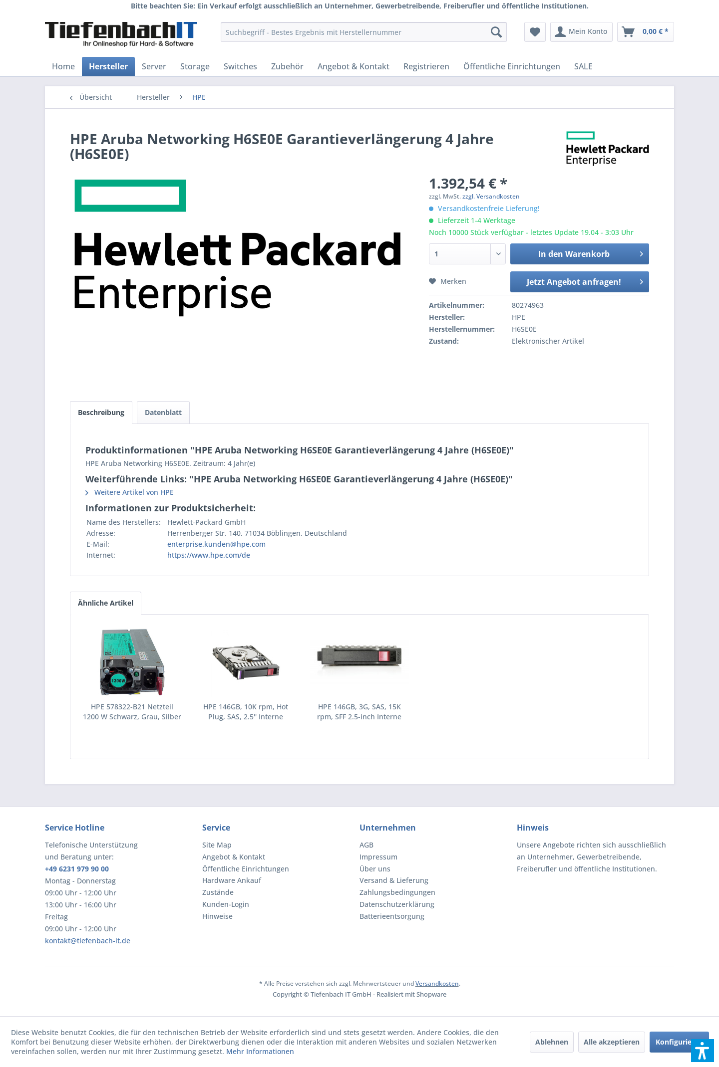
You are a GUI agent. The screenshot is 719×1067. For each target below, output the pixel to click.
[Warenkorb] (645, 32)
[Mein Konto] (581, 32)
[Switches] (240, 66)
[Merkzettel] (535, 32)
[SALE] (583, 66)
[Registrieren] (426, 66)
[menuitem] (364, 32)
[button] (702, 1050)
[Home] (63, 66)
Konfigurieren (679, 1042)
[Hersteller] (108, 66)
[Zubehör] (287, 66)
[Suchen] (496, 32)
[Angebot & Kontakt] (353, 66)
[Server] (154, 66)
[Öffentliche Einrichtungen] (511, 66)
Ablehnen (551, 1042)
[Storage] (195, 66)
